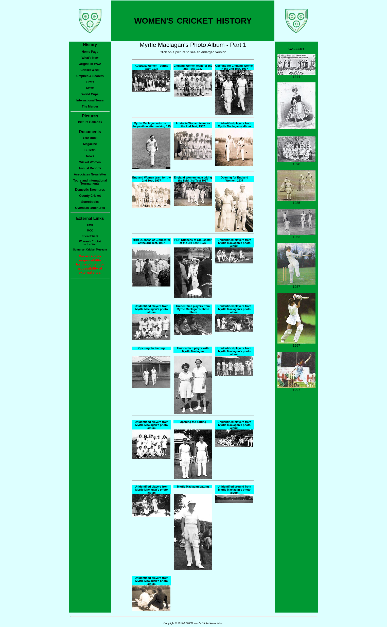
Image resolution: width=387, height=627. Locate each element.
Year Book (90, 138)
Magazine (90, 144)
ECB (90, 225)
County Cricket (90, 196)
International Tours (90, 100)
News (90, 156)
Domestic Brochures (90, 189)
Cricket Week (89, 70)
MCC (90, 230)
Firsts (90, 82)
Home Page (90, 51)
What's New (89, 58)
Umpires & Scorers (90, 76)
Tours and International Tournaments (90, 182)
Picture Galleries (90, 122)
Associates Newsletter (90, 174)
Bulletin (90, 150)
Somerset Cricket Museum (90, 249)
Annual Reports (90, 168)
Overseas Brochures (90, 208)
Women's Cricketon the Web (90, 243)
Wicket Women (90, 162)
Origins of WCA (90, 64)
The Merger (90, 106)
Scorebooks (90, 202)
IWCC (90, 88)
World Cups (89, 94)
